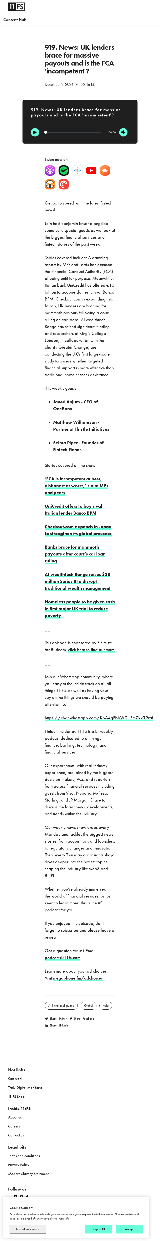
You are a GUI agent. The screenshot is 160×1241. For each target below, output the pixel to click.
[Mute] (123, 132)
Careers (14, 1126)
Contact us (16, 1135)
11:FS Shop (16, 1096)
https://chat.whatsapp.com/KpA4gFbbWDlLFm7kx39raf (99, 718)
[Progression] (72, 132)
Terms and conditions (24, 1155)
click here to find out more (91, 649)
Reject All (99, 1229)
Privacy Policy (18, 1164)
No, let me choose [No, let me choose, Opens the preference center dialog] (27, 1229)
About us (14, 1117)
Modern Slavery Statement (28, 1173)
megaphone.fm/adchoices (78, 978)
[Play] (35, 132)
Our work (15, 1078)
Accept (129, 1229)
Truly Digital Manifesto (25, 1087)
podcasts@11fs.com (62, 957)
